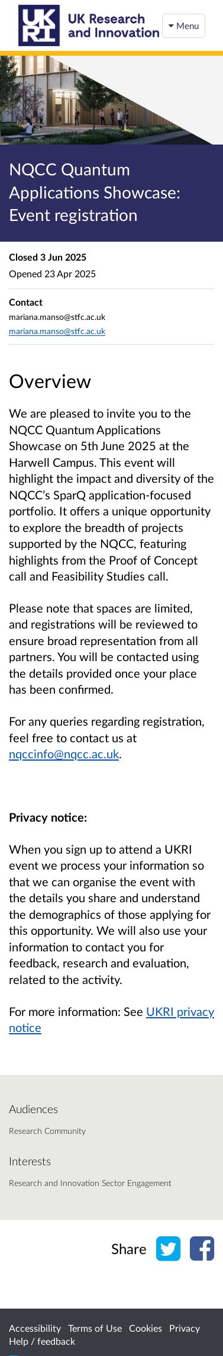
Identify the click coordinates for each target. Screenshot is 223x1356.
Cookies (145, 1327)
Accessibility (35, 1327)
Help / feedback (42, 1341)
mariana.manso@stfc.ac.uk (57, 331)
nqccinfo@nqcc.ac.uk (64, 753)
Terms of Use (95, 1327)
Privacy (184, 1327)
